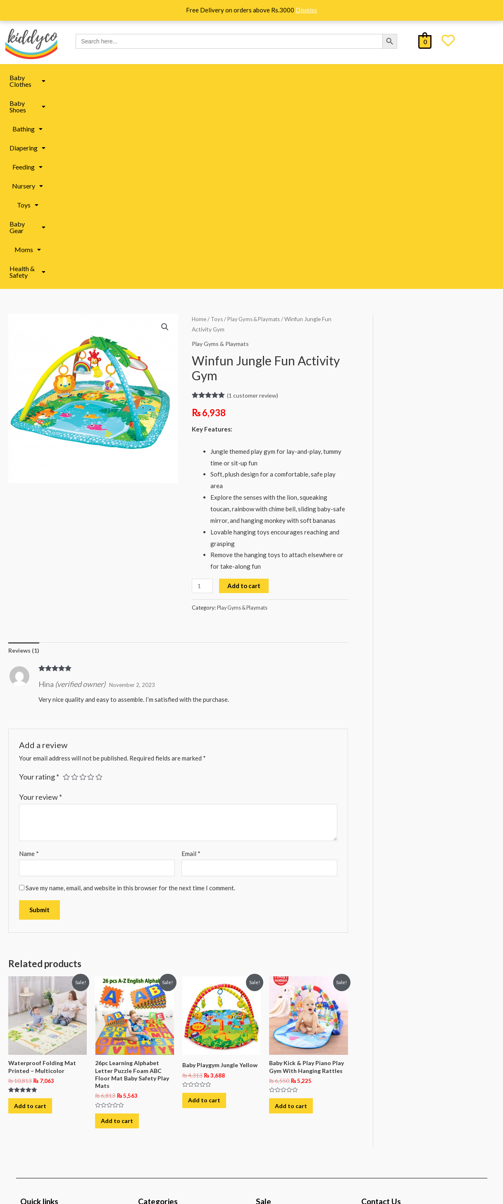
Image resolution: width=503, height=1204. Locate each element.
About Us (40, 1038)
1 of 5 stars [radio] (66, 580)
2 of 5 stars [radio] (75, 580)
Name (29, 657)
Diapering (187, 77)
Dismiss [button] (306, 10)
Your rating (39, 580)
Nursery (272, 77)
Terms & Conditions (54, 1101)
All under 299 (285, 1056)
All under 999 (285, 1093)
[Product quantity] (203, 388)
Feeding (231, 77)
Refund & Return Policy (60, 1085)
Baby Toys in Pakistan (174, 1056)
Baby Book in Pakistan (174, 1074)
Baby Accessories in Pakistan (184, 1112)
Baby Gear (350, 77)
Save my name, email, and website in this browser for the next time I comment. (130, 692)
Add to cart (245, 388)
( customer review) (254, 197)
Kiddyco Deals (286, 1037)
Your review (40, 600)
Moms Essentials (167, 1037)
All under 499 (285, 1074)
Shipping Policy (49, 1054)
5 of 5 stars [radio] (101, 580)
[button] (43, 77)
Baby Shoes (97, 77)
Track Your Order (51, 1117)
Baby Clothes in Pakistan (178, 1093)
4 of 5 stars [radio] (92, 580)
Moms (393, 77)
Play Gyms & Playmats (257, 121)
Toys (309, 77)
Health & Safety (443, 77)
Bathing (144, 77)
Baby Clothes (43, 77)
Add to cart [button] (35, 915)
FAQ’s (36, 1069)
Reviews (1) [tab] (24, 453)
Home (199, 121)
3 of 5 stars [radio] (84, 580)
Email (190, 657)
